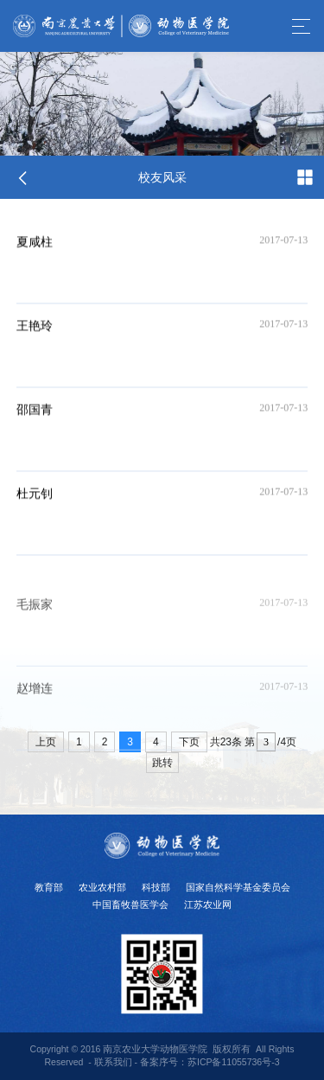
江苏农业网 (208, 904)
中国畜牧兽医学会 (130, 904)
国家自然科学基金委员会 (238, 887)
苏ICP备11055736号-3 (233, 1062)
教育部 (49, 887)
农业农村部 (102, 887)
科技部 (156, 887)
